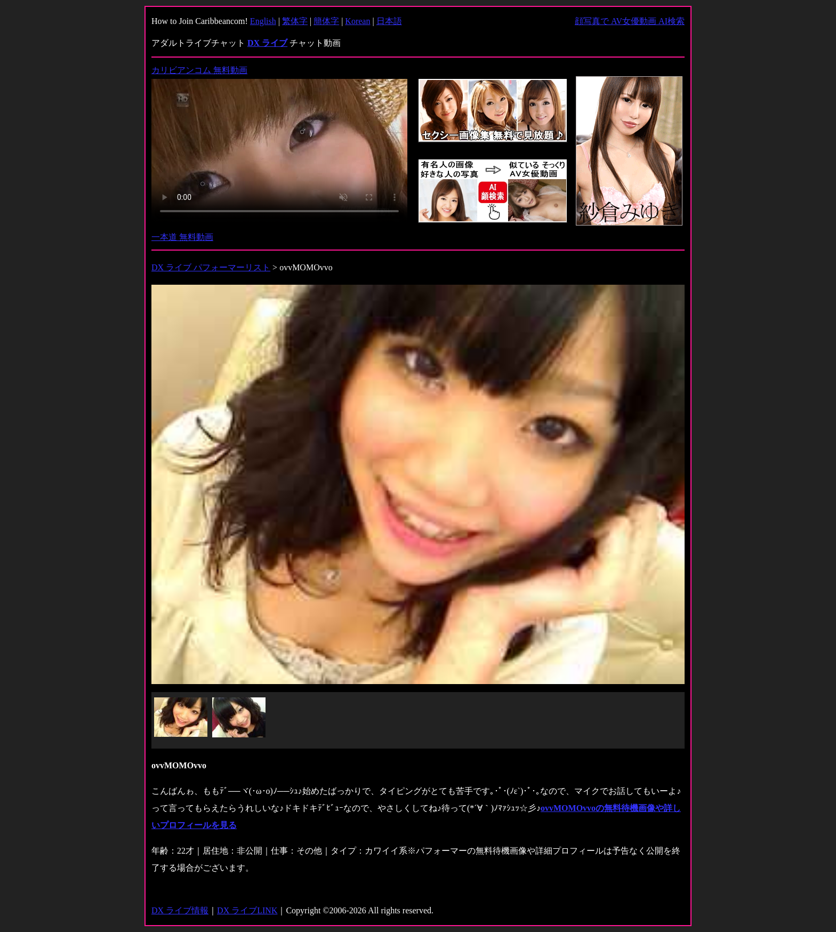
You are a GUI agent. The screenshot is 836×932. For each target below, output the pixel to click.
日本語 (389, 21)
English (263, 21)
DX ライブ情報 (179, 910)
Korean (357, 21)
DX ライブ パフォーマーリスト (210, 267)
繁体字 (295, 21)
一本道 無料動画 (182, 237)
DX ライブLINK (247, 910)
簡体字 (326, 21)
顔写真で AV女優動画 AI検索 (630, 21)
